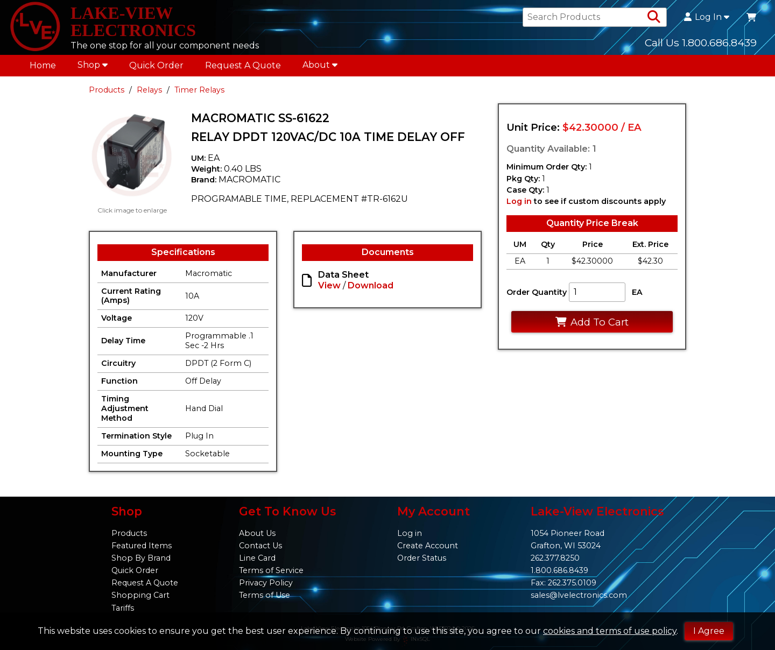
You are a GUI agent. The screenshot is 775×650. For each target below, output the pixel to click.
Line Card (257, 558)
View (329, 285)
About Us (257, 533)
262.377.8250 (555, 558)
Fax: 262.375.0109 (563, 583)
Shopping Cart (140, 595)
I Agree (708, 631)
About (319, 65)
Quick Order (156, 65)
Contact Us (260, 545)
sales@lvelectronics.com (579, 595)
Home (43, 65)
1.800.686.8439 (559, 570)
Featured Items (141, 545)
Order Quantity (536, 292)
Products (106, 90)
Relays (149, 90)
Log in (519, 201)
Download (370, 285)
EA (637, 292)
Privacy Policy (266, 583)
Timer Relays (199, 90)
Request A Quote (243, 65)
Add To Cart (591, 322)
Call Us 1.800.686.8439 (701, 42)
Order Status (421, 558)
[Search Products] (653, 17)
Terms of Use (264, 595)
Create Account (427, 545)
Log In (706, 17)
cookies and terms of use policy (610, 631)
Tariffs (122, 608)
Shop (93, 65)
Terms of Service (271, 570)
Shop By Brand (141, 558)
